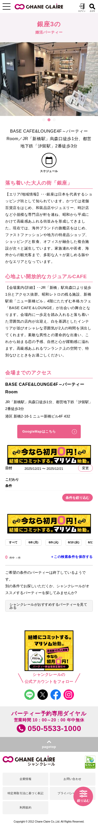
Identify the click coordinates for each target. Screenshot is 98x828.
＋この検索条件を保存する (71, 557)
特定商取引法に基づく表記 (25, 793)
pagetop (49, 747)
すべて (13, 542)
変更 (85, 468)
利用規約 (26, 807)
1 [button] (44, 119)
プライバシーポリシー (72, 793)
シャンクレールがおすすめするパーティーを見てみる (48, 606)
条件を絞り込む (77, 498)
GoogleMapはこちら (39, 431)
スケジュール (49, 171)
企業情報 (26, 778)
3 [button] (54, 119)
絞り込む (83, 801)
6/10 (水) (73, 542)
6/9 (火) (53, 542)
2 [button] (49, 119)
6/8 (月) (33, 542)
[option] (49, 79)
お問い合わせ (73, 778)
